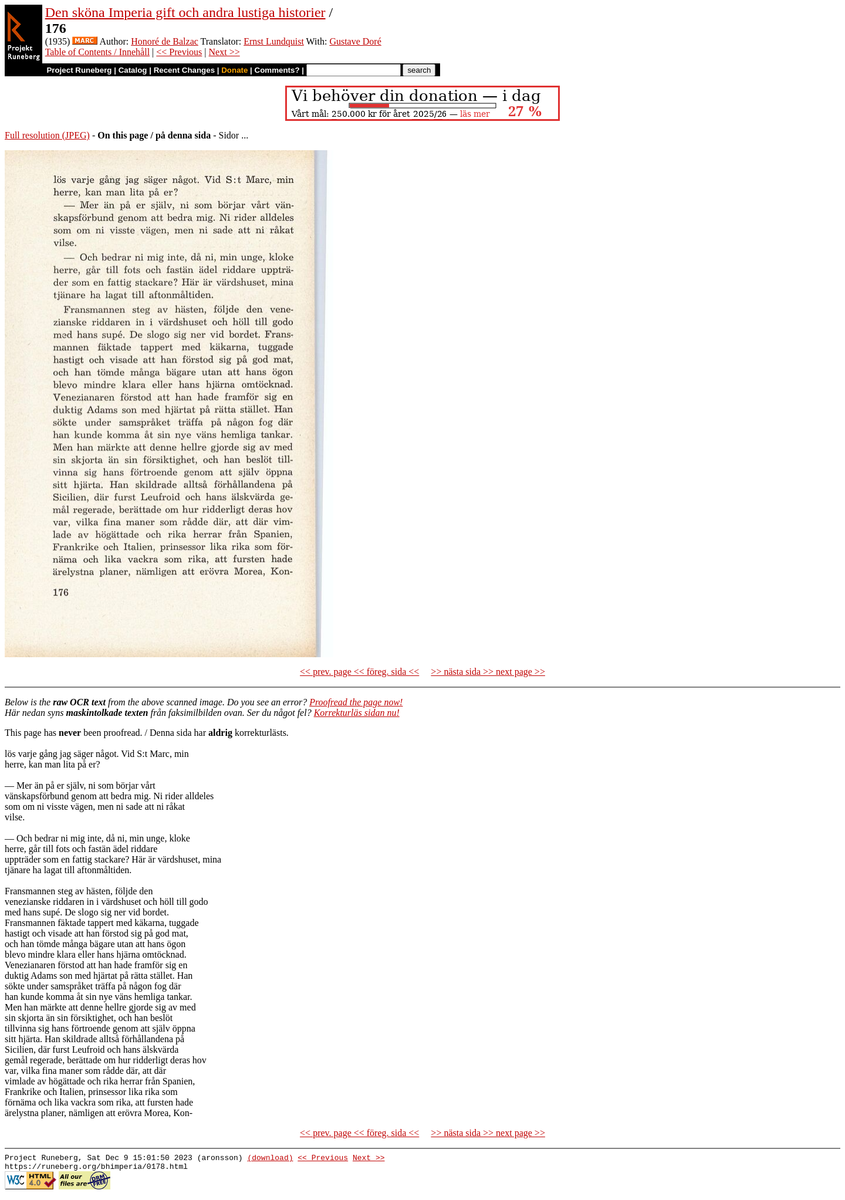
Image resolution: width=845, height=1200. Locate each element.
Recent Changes (184, 70)
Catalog (133, 70)
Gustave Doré (355, 41)
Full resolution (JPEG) (47, 135)
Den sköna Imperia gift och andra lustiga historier (185, 12)
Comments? (277, 70)
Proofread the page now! (356, 702)
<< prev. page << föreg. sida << (359, 672)
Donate (234, 70)
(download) (270, 1159)
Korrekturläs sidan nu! (357, 713)
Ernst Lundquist (274, 41)
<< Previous (179, 52)
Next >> (224, 52)
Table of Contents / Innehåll (97, 52)
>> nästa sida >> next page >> (488, 672)
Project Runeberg (78, 70)
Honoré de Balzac (164, 41)
